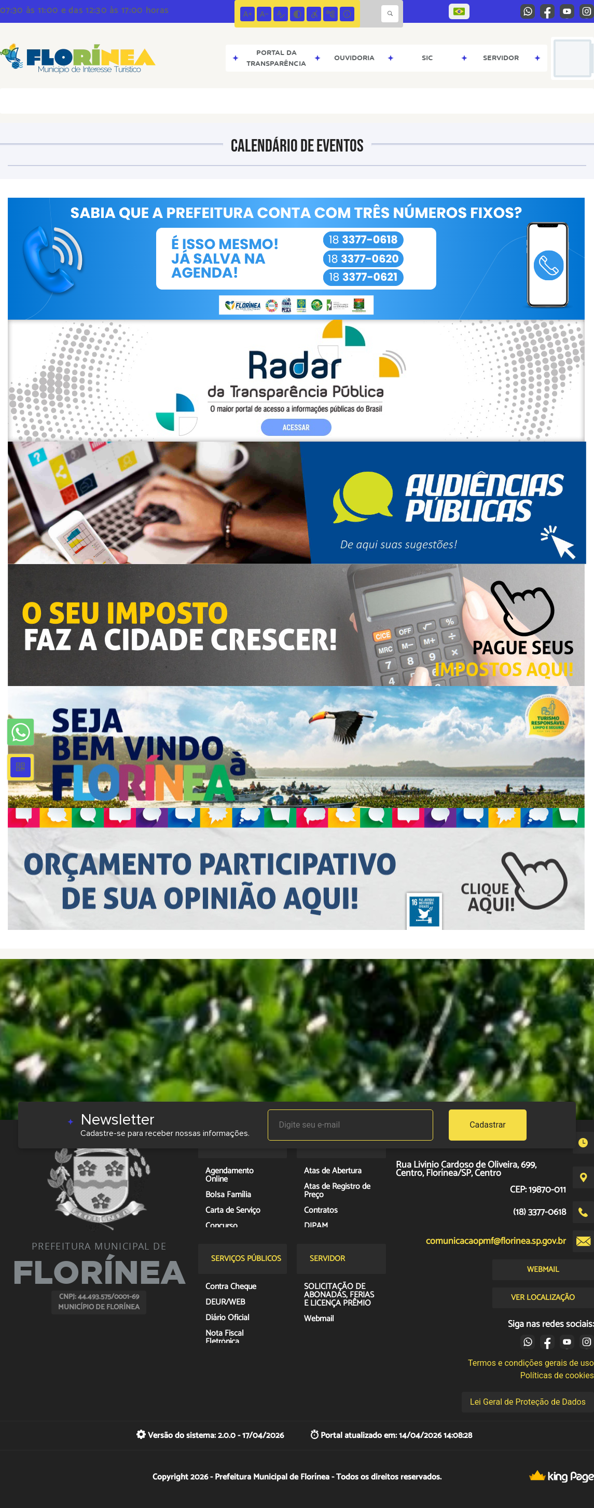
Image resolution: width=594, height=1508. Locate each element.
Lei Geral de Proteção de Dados (528, 1402)
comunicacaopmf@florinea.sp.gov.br (496, 1241)
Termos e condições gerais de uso (531, 1363)
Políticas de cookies (557, 1375)
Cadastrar (487, 1125)
